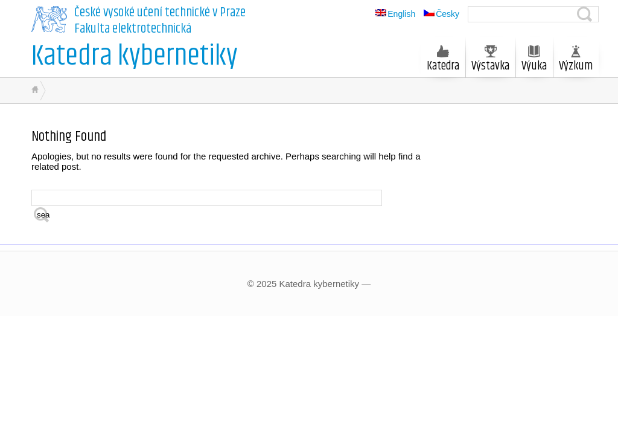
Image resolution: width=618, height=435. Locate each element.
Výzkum (576, 60)
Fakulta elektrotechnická (132, 29)
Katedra (443, 60)
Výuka (534, 60)
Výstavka (490, 60)
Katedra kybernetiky (134, 56)
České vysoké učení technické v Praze (160, 12)
